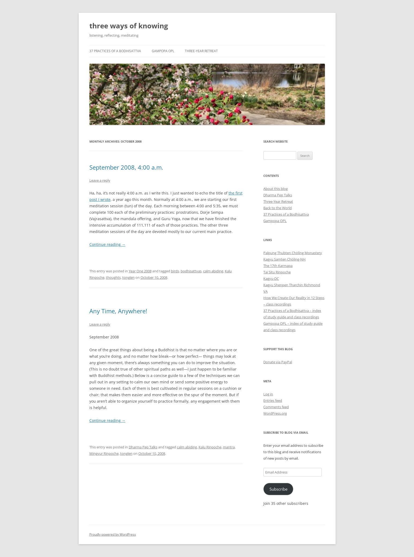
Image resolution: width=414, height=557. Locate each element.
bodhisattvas (191, 271)
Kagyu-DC (271, 278)
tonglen (128, 277)
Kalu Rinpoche (210, 447)
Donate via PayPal (277, 362)
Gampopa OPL (163, 51)
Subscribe (278, 489)
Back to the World (277, 207)
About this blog (275, 188)
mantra (229, 447)
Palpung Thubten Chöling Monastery (292, 252)
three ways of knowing (128, 25)
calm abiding (213, 271)
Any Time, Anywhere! (118, 311)
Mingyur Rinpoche (104, 453)
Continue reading (107, 244)
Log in (268, 394)
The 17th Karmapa (278, 265)
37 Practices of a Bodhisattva (115, 51)
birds (175, 271)
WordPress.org (275, 413)
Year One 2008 (140, 271)
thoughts (113, 277)
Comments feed (276, 407)
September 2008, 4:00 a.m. (126, 167)
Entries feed (272, 400)
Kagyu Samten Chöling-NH (284, 259)
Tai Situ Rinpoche (277, 272)
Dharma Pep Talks (143, 447)
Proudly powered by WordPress (112, 534)
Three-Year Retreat (201, 51)
